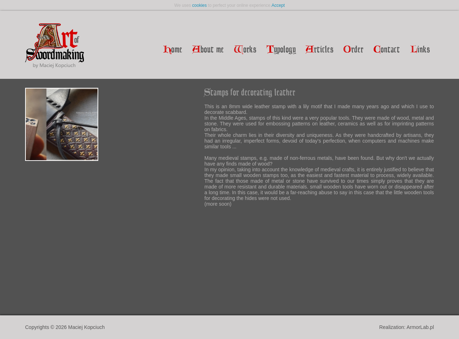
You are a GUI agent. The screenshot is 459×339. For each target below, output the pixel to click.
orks (245, 50)
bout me (208, 50)
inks (420, 50)
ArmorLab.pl (420, 327)
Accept (278, 5)
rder (354, 50)
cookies (199, 5)
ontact (387, 50)
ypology (281, 50)
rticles (319, 50)
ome (173, 50)
